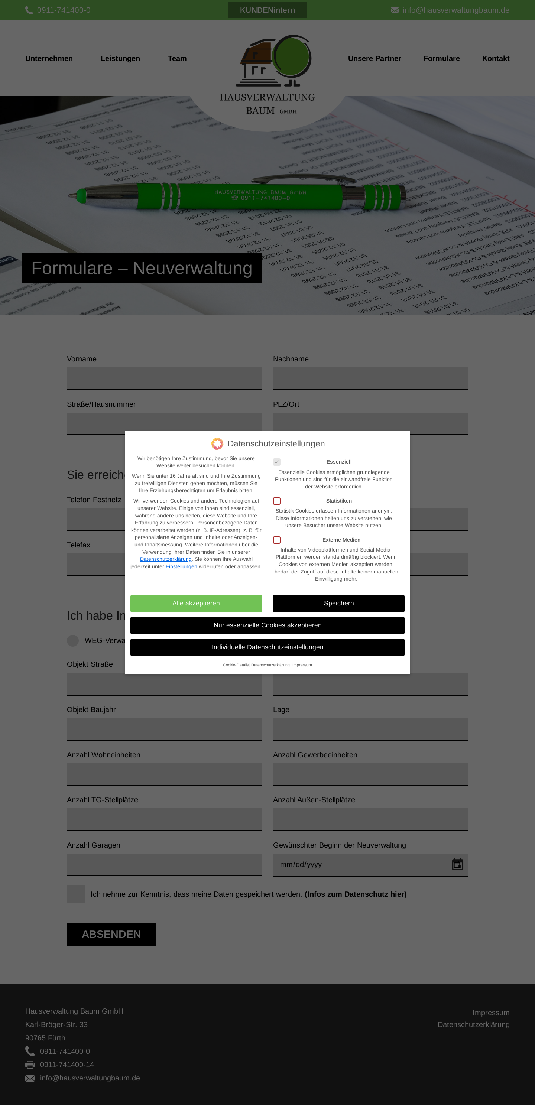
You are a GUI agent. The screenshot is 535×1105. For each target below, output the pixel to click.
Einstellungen (181, 559)
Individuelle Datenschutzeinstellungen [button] (268, 640)
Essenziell (312, 454)
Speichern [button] (339, 596)
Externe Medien (316, 532)
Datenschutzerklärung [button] (270, 658)
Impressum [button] (302, 658)
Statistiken (312, 493)
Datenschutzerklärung (166, 552)
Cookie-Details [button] (236, 658)
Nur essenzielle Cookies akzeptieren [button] (268, 618)
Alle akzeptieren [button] (196, 596)
